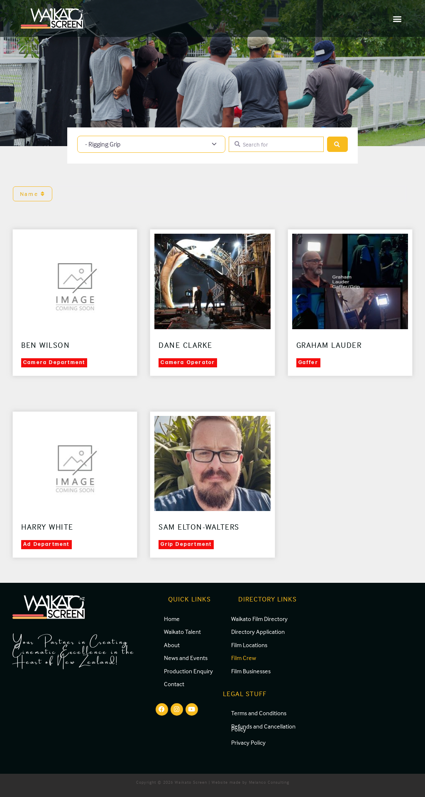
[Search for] (276, 144)
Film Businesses (251, 671)
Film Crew (243, 658)
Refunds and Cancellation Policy (263, 727)
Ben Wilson (45, 345)
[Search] (337, 144)
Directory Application (258, 632)
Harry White (47, 527)
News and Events (186, 658)
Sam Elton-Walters (199, 527)
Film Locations (249, 645)
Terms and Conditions (258, 713)
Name (32, 193)
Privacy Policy (248, 742)
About (172, 645)
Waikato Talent (182, 632)
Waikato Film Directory (259, 619)
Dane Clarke (185, 345)
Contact (174, 684)
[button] (397, 18)
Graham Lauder (329, 345)
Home (172, 619)
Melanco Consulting (269, 782)
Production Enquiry (188, 671)
